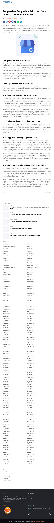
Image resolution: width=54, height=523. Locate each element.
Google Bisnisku (22, 27)
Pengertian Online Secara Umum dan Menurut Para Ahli (23, 221)
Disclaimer (30, 496)
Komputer (16, 219)
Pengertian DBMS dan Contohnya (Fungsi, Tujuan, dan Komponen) (26, 214)
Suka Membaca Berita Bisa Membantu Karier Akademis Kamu (25, 235)
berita (11, 233)
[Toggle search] (47, 2)
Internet (11, 219)
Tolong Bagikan (7, 480)
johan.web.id (42, 521)
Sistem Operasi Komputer (9, 474)
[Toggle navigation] (50, 2)
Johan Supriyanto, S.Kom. (10, 18)
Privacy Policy (31, 498)
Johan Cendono (7, 472)
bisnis (42, 69)
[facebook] (42, 2)
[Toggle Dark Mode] (45, 2)
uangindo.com (6, 476)
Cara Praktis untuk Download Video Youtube (21, 228)
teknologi (12, 205)
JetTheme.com (35, 521)
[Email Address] (38, 513)
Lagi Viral (5, 478)
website (11, 212)
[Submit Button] (49, 513)
